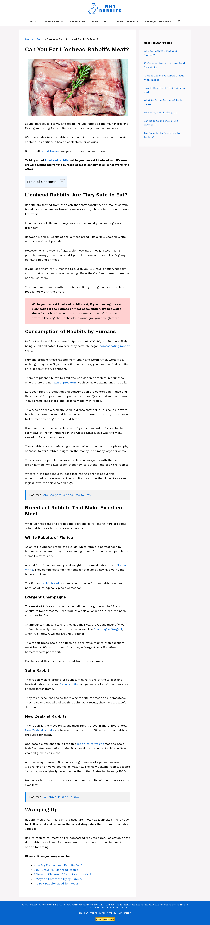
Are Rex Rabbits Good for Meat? (56, 883)
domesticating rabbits (115, 346)
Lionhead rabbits (57, 160)
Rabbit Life (103, 21)
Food (40, 39)
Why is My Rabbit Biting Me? (161, 112)
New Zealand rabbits (39, 730)
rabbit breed (50, 583)
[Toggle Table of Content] (61, 181)
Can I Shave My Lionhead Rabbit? (57, 870)
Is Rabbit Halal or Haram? (61, 797)
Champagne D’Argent (108, 629)
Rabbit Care (77, 21)
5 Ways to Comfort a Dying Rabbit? (58, 879)
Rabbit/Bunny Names (158, 21)
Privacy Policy (115, 913)
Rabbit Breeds (54, 21)
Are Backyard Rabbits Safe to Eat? (67, 495)
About (34, 21)
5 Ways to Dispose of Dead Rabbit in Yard (62, 874)
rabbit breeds (50, 151)
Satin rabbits (69, 684)
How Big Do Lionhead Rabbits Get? (58, 865)
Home (29, 39)
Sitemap (127, 913)
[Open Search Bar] (179, 21)
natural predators (64, 382)
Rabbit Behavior (127, 21)
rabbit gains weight (90, 744)
